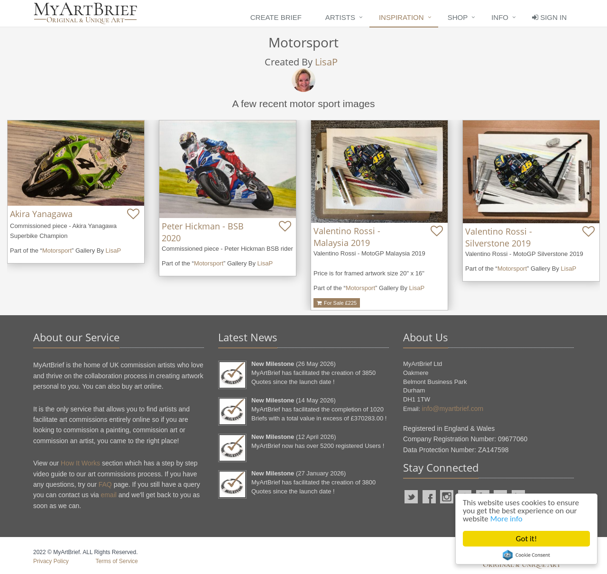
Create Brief (276, 17)
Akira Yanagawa (41, 213)
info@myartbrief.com (452, 408)
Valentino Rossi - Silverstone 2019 (498, 237)
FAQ (105, 484)
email (108, 495)
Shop (458, 17)
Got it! (526, 539)
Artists (340, 17)
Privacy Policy (51, 561)
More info (506, 519)
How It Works (80, 463)
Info (499, 17)
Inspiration (401, 17)
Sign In (549, 17)
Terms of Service (116, 561)
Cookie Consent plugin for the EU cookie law (526, 555)
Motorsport (57, 250)
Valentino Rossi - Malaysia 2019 (346, 236)
